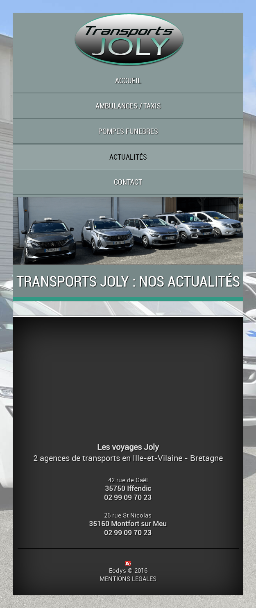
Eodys (117, 570)
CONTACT (128, 182)
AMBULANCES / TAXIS (128, 106)
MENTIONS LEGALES (128, 578)
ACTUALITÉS (128, 157)
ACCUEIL (128, 80)
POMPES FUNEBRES (128, 131)
